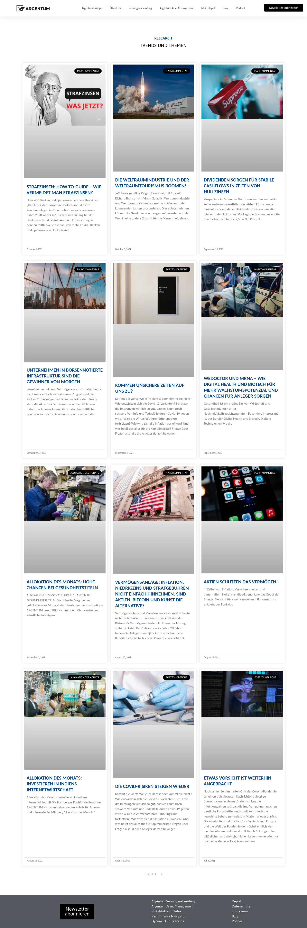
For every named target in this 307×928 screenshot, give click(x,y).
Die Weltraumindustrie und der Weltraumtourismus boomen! (152, 183)
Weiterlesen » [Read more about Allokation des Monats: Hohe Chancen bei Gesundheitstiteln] (36, 623)
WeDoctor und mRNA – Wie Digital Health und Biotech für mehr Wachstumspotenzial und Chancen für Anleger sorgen (241, 387)
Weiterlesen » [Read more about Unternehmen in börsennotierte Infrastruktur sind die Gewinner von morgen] (36, 422)
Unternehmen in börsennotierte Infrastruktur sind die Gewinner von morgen (65, 376)
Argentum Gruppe (91, 8)
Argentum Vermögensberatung (173, 901)
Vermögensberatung (140, 8)
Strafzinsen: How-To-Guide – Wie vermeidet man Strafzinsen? (64, 190)
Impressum (240, 911)
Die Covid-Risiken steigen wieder (152, 786)
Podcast (240, 8)
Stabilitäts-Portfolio (166, 911)
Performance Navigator (169, 916)
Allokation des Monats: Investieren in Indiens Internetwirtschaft (54, 784)
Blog (225, 8)
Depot (236, 901)
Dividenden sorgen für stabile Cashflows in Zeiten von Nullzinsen (239, 186)
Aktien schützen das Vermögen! (241, 582)
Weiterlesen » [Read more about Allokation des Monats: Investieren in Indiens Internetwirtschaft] (36, 820)
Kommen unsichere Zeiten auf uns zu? (149, 388)
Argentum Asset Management (176, 8)
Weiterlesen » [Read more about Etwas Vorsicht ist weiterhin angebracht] (213, 849)
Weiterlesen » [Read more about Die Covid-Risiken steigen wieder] (124, 836)
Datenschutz (241, 906)
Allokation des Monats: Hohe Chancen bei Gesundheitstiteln (62, 585)
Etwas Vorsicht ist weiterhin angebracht (237, 781)
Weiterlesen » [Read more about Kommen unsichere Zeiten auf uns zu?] (124, 441)
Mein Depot (208, 8)
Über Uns (115, 8)
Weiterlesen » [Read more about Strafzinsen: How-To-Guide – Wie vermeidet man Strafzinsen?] (36, 238)
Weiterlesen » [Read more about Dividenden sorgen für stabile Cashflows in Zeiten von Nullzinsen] (213, 227)
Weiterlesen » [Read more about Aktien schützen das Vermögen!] (213, 612)
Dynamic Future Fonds (168, 921)
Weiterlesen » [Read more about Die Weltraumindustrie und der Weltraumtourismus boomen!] (124, 226)
